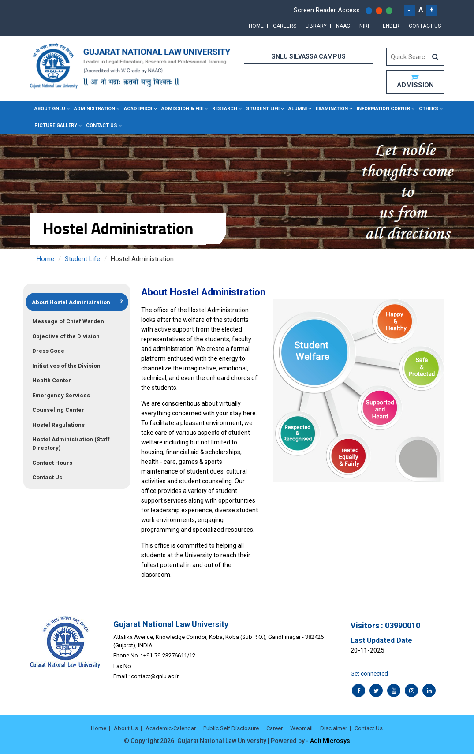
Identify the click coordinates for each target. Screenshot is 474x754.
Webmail (301, 728)
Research (224, 109)
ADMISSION (415, 81)
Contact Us (425, 26)
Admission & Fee (182, 109)
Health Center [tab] (51, 380)
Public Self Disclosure (231, 728)
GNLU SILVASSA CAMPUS (308, 56)
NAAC (343, 26)
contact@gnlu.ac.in (155, 676)
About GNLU (49, 109)
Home (256, 26)
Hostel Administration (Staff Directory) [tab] (71, 443)
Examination (332, 109)
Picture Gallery (55, 125)
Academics (138, 109)
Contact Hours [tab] (52, 462)
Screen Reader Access (327, 10)
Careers (284, 26)
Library (316, 26)
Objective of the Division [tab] (66, 336)
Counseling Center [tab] (58, 410)
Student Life (263, 109)
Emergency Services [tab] (61, 395)
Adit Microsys (330, 740)
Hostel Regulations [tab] (58, 425)
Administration (94, 109)
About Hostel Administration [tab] (71, 302)
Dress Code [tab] (48, 350)
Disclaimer (333, 728)
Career (274, 728)
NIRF (364, 26)
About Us (126, 728)
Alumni (297, 109)
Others (428, 109)
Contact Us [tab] (47, 477)
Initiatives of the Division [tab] (66, 365)
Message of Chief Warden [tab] (68, 321)
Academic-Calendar (171, 728)
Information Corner (383, 109)
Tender (389, 26)
